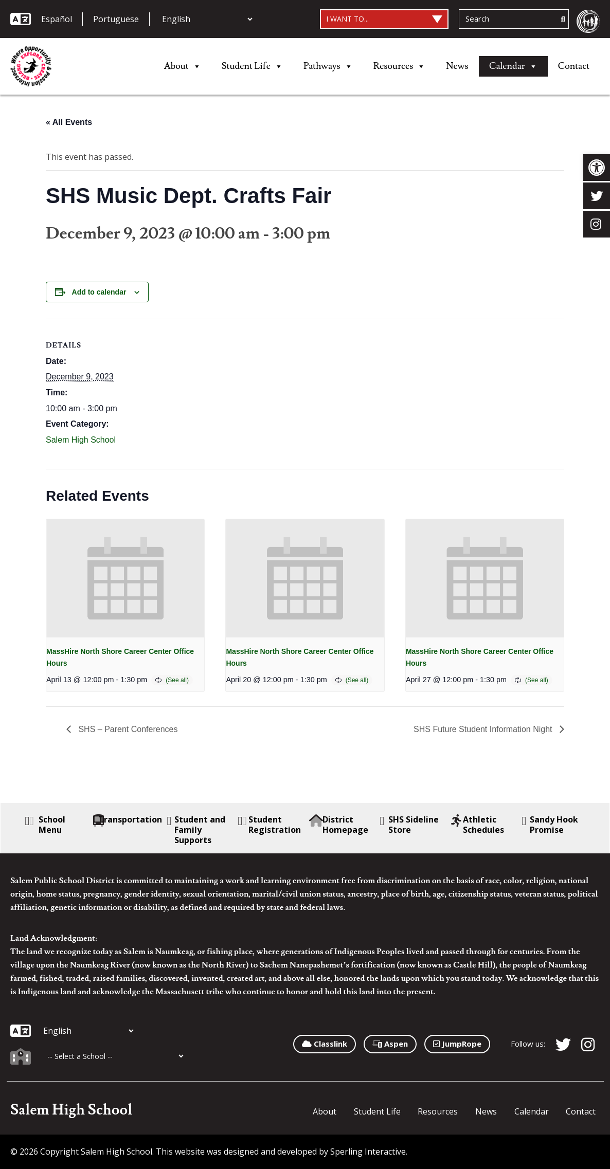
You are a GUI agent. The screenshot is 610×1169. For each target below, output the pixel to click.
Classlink (324, 1043)
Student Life (252, 66)
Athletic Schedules (478, 824)
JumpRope (457, 1043)
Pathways (328, 66)
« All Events (69, 122)
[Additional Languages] (207, 19)
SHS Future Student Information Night (484, 729)
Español (56, 19)
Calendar (513, 66)
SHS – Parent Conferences (126, 729)
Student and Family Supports (196, 829)
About (182, 66)
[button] (596, 167)
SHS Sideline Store (409, 824)
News (457, 66)
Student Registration (269, 824)
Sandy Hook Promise (550, 824)
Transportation (128, 819)
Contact (573, 66)
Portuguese (116, 19)
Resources (399, 66)
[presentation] (125, 578)
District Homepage (339, 824)
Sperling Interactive (368, 1151)
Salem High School (81, 439)
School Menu (45, 824)
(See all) (177, 680)
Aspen (390, 1043)
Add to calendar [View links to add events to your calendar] (99, 292)
